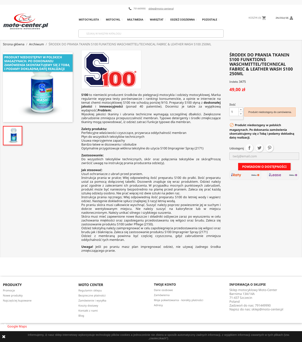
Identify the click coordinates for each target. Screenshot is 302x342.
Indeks (233, 82)
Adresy (158, 305)
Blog (81, 315)
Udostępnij (249, 148)
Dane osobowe (163, 290)
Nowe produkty (13, 295)
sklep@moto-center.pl (161, 8)
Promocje (9, 290)
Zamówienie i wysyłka (92, 300)
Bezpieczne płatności (92, 295)
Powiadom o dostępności (264, 167)
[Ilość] (234, 112)
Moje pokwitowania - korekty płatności (178, 300)
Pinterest (269, 148)
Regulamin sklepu (90, 290)
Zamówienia (162, 295)
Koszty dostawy (88, 305)
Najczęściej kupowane (17, 300)
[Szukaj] (151, 33)
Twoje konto (165, 284)
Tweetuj (259, 148)
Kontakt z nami (88, 310)
